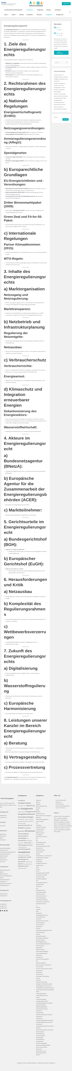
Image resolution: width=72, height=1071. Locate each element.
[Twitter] (2, 910)
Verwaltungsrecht (4, 885)
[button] (66, 3)
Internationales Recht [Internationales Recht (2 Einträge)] (24, 825)
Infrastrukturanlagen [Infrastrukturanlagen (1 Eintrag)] (22, 823)
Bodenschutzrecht (40, 813)
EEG (37, 838)
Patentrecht (2, 858)
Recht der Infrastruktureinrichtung (44, 968)
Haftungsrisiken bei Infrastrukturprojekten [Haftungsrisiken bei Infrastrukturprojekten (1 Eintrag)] (25, 821)
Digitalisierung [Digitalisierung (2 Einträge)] (30, 805)
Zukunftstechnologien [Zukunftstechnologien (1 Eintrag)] (28, 864)
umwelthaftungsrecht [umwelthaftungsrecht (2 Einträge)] (24, 849)
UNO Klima (2, 840)
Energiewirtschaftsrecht (41, 863)
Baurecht (38, 808)
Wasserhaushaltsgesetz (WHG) (43, 1049)
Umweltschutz (39, 1016)
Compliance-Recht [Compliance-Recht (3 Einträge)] (24, 803)
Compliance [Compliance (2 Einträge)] (21, 800)
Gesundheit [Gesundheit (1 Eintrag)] (31, 819)
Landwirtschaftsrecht (5, 854)
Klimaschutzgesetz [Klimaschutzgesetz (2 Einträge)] (23, 834)
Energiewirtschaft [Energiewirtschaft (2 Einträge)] (30, 811)
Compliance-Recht (40, 829)
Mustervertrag (3, 893)
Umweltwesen (39, 1024)
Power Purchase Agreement (42, 959)
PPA (37, 961)
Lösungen (47, 9)
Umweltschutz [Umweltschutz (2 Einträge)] (22, 857)
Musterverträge (3, 856)
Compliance (39, 825)
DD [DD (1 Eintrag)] (24, 805)
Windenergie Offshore (41, 1056)
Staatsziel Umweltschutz (41, 982)
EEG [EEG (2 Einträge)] (19, 809)
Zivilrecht (38, 1058)
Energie (38, 854)
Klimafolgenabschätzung (42, 915)
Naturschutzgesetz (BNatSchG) (43, 943)
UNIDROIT (38, 1030)
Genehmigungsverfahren (42, 882)
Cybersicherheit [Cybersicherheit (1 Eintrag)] (21, 805)
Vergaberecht (38, 10)
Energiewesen (39, 861)
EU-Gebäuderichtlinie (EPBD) (43, 873)
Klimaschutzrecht (40, 924)
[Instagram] (4, 910)
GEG (37, 880)
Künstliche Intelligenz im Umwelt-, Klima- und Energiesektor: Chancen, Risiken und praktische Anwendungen (60, 87)
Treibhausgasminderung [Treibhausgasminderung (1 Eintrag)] (22, 847)
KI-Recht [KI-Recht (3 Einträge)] (21, 828)
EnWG (37, 867)
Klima (37, 911)
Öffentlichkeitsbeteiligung (42, 951)
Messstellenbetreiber (41, 936)
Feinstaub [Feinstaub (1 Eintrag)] (27, 819)
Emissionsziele (39, 852)
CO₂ (37, 823)
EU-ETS (37, 871)
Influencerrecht (3, 850)
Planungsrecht (39, 957)
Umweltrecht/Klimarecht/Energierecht (13, 9)
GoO (37, 888)
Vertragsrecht (3, 895)
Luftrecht (38, 934)
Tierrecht (2, 861)
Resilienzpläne (39, 970)
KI (36, 905)
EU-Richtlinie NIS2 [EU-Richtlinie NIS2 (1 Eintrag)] (21, 819)
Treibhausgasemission (41, 993)
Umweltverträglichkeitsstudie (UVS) (44, 1022)
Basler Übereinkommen (41, 806)
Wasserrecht (39, 1052)
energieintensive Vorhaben (42, 857)
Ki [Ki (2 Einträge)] (31, 825)
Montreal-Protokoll (40, 940)
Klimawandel (39, 926)
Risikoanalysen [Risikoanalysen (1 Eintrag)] (20, 842)
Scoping (38, 978)
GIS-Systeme (39, 886)
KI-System (38, 909)
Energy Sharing (39, 865)
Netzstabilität (39, 947)
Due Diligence (39, 834)
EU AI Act (38, 869)
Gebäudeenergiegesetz (41, 878)
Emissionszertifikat (40, 850)
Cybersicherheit (39, 831)
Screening (38, 980)
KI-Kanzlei (2, 825)
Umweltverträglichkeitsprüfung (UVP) (45, 1020)
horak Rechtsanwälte (5, 848)
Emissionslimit (39, 848)
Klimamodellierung (40, 917)
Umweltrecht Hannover (5, 883)
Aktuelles (20, 14)
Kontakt (13, 14)
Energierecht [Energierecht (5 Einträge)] (27, 808)
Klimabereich (39, 913)
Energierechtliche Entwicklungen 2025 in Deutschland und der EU (60, 102)
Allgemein (38, 804)
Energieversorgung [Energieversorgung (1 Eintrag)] (21, 811)
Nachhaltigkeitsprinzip (41, 942)
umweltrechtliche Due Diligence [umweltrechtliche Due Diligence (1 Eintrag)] (23, 855)
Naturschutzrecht (40, 945)
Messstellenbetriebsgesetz (42, 938)
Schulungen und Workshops (42, 976)
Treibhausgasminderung (42, 995)
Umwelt (38, 997)
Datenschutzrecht (40, 832)
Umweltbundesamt (4, 879)
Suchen (55, 117)
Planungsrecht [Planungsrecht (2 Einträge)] (22, 840)
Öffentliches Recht (40, 949)
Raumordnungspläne (41, 963)
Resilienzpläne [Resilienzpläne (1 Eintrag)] (29, 840)
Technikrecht (3, 817)
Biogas (37, 809)
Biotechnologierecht (5, 870)
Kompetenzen (29, 9)
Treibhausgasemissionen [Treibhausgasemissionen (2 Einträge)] (25, 845)
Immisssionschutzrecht (41, 896)
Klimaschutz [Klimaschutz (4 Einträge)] (30, 831)
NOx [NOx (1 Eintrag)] (28, 838)
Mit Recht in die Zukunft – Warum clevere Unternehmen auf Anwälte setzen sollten (61, 96)
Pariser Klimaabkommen (42, 953)
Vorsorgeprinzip (40, 1045)
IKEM (1, 838)
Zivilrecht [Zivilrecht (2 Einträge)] (20, 864)
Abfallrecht (38, 800)
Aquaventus (3, 834)
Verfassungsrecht (40, 1035)
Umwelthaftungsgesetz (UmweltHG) (44, 1003)
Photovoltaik (39, 955)
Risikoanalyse (39, 972)
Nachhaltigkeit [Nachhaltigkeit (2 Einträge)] (22, 838)
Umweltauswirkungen (41, 999)
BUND (1, 872)
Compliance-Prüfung (41, 827)
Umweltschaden (40, 1012)
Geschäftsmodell (40, 884)
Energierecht (45, 14)
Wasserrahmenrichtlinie (41, 1051)
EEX (37, 840)
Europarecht (3, 904)
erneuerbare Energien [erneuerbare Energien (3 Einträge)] (26, 817)
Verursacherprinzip (40, 1039)
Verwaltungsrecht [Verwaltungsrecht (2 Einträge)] (23, 859)
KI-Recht (38, 907)
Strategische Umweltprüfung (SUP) (44, 984)
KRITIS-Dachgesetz (40, 932)
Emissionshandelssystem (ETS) (43, 846)
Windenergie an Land (41, 1054)
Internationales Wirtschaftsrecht (7, 852)
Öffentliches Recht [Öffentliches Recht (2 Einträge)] (23, 866)
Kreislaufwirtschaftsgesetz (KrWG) (44, 930)
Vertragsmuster (55, 14)
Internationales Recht (41, 903)
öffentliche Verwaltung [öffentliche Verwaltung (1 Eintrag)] (22, 868)
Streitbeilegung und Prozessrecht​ (44, 986)
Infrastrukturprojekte (41, 898)
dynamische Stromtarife (41, 836)
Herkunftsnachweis (40, 894)
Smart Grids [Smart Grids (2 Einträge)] (27, 843)
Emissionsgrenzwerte (41, 842)
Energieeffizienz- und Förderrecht (44, 855)
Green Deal (2, 836)
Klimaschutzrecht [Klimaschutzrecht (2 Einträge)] (23, 836)
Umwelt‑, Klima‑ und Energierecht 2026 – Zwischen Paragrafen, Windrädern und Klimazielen (62, 818)
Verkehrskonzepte (40, 1037)
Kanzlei (6, 14)
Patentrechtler (3, 859)
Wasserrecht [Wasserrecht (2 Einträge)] (21, 861)
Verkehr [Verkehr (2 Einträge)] (29, 857)
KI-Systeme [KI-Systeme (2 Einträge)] (28, 828)
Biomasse (38, 811)
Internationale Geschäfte (42, 899)
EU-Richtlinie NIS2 (40, 876)
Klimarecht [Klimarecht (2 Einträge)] (21, 831)
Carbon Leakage (40, 821)
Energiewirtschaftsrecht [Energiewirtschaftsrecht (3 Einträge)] (26, 814)
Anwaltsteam (55, 9)
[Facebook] (0, 910)
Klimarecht (37, 14)
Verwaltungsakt (39, 1041)
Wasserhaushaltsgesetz (41, 1047)
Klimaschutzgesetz (40, 922)
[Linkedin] (6, 910)
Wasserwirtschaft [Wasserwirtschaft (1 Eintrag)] (29, 861)
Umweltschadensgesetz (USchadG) (44, 1014)
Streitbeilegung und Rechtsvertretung (45, 987)
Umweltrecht (28, 14)
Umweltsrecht (39, 1018)
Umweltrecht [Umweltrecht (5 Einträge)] (24, 852)
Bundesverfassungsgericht (42, 819)
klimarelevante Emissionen (42, 920)
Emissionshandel (40, 844)
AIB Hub (38, 802)
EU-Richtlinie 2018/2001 (42, 875)
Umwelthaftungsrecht (41, 1005)
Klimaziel (38, 928)
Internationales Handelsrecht (43, 901)
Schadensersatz (39, 974)
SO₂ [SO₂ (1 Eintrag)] (32, 842)
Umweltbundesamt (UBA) (42, 1001)
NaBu (1, 877)
